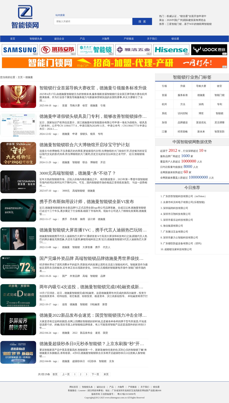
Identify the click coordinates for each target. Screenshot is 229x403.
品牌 (102, 276)
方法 (182, 104)
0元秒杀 (92, 361)
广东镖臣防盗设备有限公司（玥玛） (183, 243)
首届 (64, 105)
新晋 (104, 304)
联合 (85, 162)
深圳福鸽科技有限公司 (175, 208)
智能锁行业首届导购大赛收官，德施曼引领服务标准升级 (93, 88)
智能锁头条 (36, 38)
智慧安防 (220, 131)
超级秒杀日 (78, 361)
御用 (82, 219)
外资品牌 (75, 276)
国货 (105, 333)
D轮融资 (94, 304)
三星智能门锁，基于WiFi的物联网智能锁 (189, 24)
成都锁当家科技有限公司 (178, 249)
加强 (164, 122)
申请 (74, 134)
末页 (106, 374)
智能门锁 (220, 95)
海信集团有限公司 (173, 225)
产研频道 (129, 38)
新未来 (201, 131)
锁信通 (175, 38)
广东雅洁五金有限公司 (175, 231)
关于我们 (152, 38)
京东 (111, 361)
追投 (64, 304)
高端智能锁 (78, 190)
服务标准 (183, 95)
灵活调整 (220, 122)
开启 (102, 162)
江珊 (164, 131)
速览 (97, 333)
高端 (85, 276)
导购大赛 (75, 105)
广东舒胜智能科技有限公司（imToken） (185, 196)
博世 (201, 113)
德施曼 (29, 77)
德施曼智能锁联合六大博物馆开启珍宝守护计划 (84, 144)
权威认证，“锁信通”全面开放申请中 (186, 16)
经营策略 (183, 131)
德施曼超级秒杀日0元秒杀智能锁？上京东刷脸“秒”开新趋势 (96, 343)
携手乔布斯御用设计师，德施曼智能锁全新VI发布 (86, 201)
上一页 (66, 374)
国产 (64, 276)
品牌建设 (183, 122)
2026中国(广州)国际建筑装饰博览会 (186, 20)
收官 (85, 105)
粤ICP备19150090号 (126, 394)
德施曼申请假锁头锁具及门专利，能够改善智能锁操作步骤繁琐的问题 (105, 116)
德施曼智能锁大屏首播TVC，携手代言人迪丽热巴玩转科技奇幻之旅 (103, 230)
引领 (102, 105)
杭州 (164, 104)
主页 (20, 77)
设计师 (91, 219)
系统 (164, 113)
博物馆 (94, 162)
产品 (82, 38)
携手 (64, 219)
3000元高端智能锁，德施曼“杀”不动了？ (77, 173)
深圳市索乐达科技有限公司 (178, 220)
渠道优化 (201, 122)
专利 (100, 134)
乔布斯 (73, 219)
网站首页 (73, 387)
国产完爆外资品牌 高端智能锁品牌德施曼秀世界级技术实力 (95, 258)
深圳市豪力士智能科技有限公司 (180, 237)
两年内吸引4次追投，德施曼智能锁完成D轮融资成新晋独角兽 (97, 287)
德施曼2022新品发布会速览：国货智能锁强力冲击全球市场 (95, 315)
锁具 (92, 134)
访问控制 (183, 113)
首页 (12, 38)
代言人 (106, 247)
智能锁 (76, 162)
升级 (182, 86)
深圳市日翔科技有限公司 (177, 214)
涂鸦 (201, 104)
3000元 (66, 190)
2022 (74, 333)
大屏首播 (88, 247)
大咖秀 (105, 38)
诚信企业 (59, 38)
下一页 (95, 374)
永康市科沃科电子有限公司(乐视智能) (184, 202)
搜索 (143, 21)
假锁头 (84, 134)
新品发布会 (86, 333)
